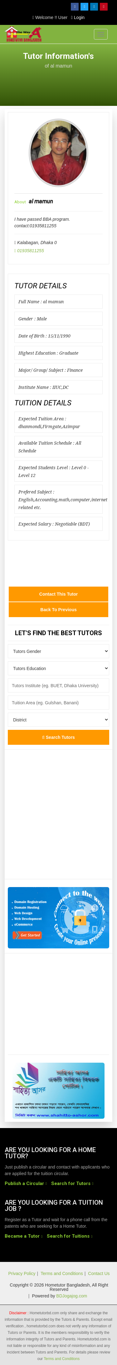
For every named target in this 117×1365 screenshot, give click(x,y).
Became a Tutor (22, 1236)
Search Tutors (58, 737)
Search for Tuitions (68, 1236)
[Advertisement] (59, 84)
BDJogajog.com (71, 1295)
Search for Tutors (70, 1183)
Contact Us (99, 1273)
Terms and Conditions (62, 1273)
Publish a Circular (24, 1183)
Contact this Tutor (58, 594)
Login (78, 17)
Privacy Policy (21, 1273)
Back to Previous (58, 609)
